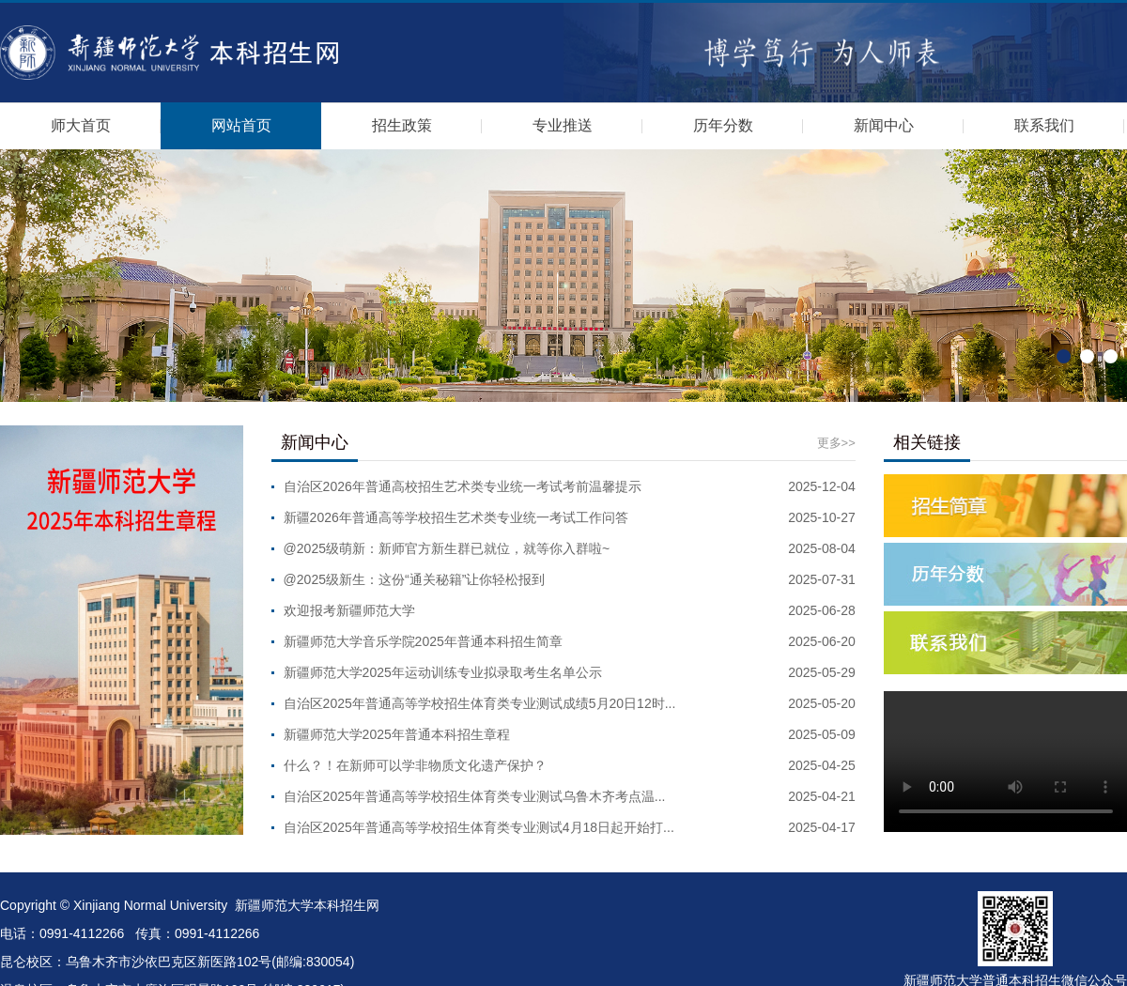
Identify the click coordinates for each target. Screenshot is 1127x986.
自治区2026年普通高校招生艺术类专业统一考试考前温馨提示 (462, 486)
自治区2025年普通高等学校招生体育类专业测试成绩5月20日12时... (480, 703)
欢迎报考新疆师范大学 (349, 610)
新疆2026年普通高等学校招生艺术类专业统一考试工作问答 (456, 517)
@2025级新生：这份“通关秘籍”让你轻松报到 (415, 579)
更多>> (836, 443)
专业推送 (563, 125)
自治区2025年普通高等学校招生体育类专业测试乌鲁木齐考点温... (475, 796)
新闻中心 (884, 125)
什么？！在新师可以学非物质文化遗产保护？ (415, 765)
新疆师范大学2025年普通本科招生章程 (397, 734)
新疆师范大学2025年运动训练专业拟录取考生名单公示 (443, 672)
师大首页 (81, 125)
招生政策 (402, 125)
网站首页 (241, 125)
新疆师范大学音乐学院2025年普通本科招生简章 (423, 641)
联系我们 (1044, 125)
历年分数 (723, 125)
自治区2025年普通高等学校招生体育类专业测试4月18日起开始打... (479, 827)
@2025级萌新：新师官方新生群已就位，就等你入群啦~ (447, 548)
